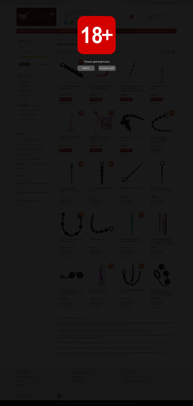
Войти (86, 68)
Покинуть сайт (107, 68)
